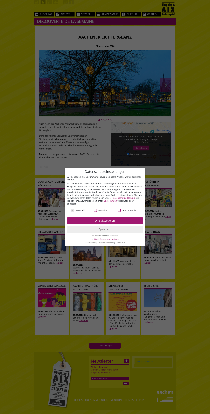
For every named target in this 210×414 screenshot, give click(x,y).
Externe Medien (127, 210)
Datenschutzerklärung (124, 197)
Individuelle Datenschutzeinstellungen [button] (105, 239)
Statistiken (101, 210)
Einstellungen (110, 200)
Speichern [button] (105, 229)
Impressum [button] (121, 243)
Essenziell (78, 210)
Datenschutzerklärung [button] (106, 243)
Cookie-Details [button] (90, 243)
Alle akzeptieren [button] (105, 220)
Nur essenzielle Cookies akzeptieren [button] (105, 236)
